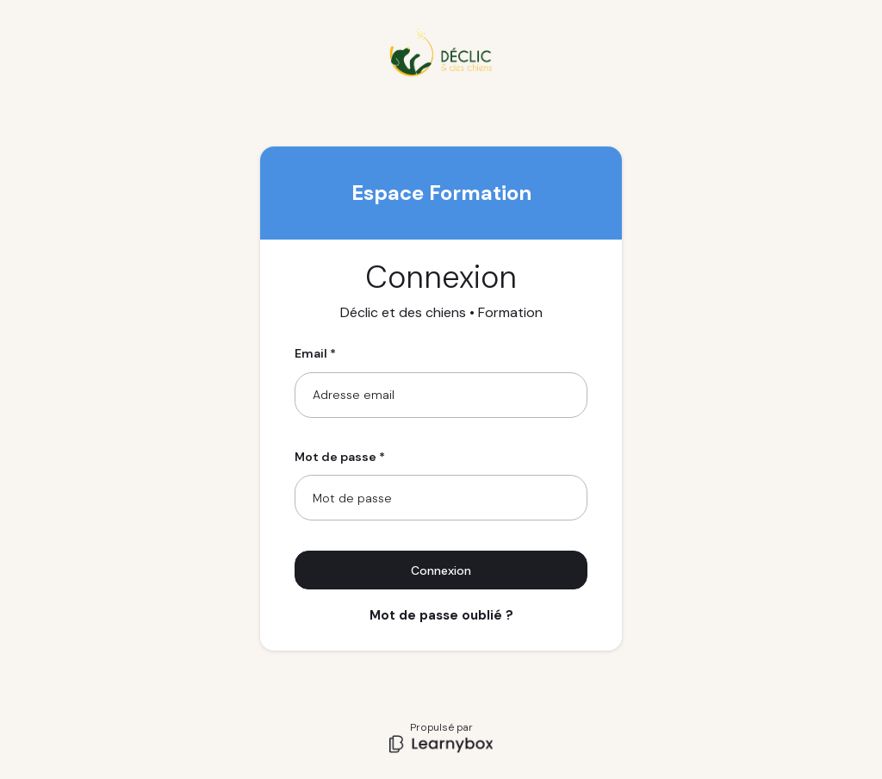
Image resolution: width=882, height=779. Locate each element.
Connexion (441, 570)
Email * (315, 353)
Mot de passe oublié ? (441, 615)
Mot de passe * (340, 457)
